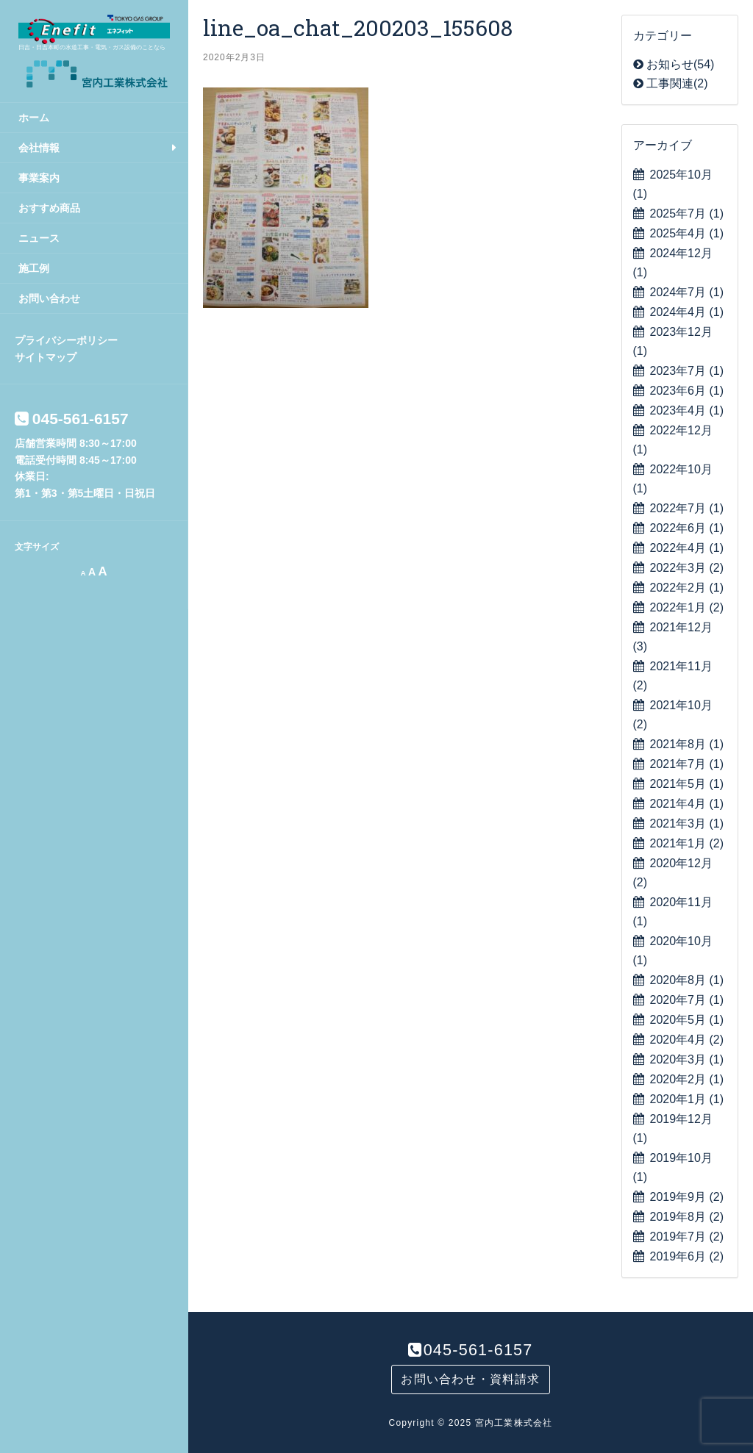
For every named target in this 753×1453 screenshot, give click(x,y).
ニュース (39, 238)
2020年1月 (687, 1099)
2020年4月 (687, 1039)
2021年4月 (687, 803)
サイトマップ (45, 357)
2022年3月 (687, 568)
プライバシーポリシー (66, 340)
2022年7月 (687, 508)
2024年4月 (687, 312)
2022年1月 (687, 607)
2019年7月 (687, 1236)
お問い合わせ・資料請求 (470, 1379)
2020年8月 (687, 980)
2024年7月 (687, 292)
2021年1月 (687, 843)
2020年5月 (687, 1019)
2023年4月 (687, 410)
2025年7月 (687, 213)
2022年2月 (687, 587)
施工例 (33, 268)
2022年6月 (687, 528)
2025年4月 (687, 233)
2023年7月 (687, 371)
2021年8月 (687, 744)
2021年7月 (687, 764)
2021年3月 (687, 823)
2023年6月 (687, 390)
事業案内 (39, 178)
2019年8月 (687, 1216)
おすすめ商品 (49, 208)
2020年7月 (687, 1000)
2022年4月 (687, 548)
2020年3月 (687, 1059)
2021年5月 (687, 784)
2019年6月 (687, 1256)
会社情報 (39, 148)
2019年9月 (687, 1197)
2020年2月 (687, 1079)
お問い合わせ (49, 298)
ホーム (33, 117)
